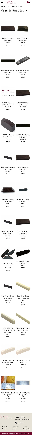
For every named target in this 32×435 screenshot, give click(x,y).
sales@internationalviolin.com (22, 419)
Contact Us (21, 423)
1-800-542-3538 (20, 417)
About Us (4, 427)
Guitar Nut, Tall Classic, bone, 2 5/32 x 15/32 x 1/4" (8, 330)
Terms (4, 429)
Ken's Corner (15, 427)
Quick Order (26, 429)
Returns (25, 427)
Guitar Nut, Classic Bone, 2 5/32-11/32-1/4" (23, 298)
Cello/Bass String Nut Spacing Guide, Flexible (23, 395)
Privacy (14, 429)
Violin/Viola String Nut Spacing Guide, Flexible (8, 395)
